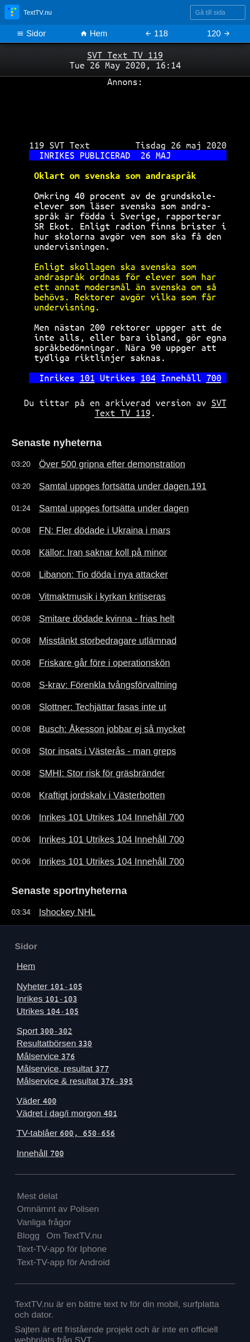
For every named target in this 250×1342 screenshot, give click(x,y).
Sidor (31, 33)
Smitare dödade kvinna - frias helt (106, 619)
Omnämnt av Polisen (58, 1209)
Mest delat (37, 1196)
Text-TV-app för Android (63, 1262)
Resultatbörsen (54, 1043)
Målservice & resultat (75, 1081)
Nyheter (49, 986)
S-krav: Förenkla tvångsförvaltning (108, 685)
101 (87, 378)
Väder (37, 1101)
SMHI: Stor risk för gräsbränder (102, 773)
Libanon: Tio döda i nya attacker (103, 574)
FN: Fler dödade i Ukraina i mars (104, 530)
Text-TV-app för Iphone (62, 1249)
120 (219, 33)
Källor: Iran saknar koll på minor (103, 552)
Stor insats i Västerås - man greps (107, 751)
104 (148, 378)
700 (213, 378)
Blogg (28, 1235)
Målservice (46, 1056)
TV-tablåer (66, 1133)
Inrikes (47, 999)
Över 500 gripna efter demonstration (112, 464)
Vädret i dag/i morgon (67, 1113)
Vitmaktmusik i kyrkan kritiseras (102, 596)
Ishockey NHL (67, 912)
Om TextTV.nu (74, 1235)
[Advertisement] (125, 110)
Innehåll (40, 1153)
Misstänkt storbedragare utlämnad (107, 641)
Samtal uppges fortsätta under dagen (114, 508)
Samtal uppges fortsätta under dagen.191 (122, 486)
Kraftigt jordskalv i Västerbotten (102, 795)
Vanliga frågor (44, 1222)
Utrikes (48, 1011)
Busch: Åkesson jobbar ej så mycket (112, 729)
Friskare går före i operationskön (104, 663)
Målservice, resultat (63, 1068)
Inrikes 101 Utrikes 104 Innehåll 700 (111, 817)
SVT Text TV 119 (125, 55)
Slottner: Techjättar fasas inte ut (102, 707)
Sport (44, 1031)
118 (156, 33)
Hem (93, 33)
